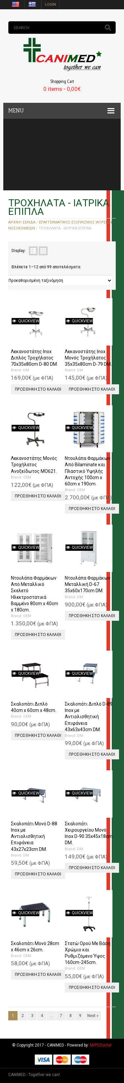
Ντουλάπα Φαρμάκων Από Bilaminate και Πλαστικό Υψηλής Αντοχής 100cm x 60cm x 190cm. (87, 471)
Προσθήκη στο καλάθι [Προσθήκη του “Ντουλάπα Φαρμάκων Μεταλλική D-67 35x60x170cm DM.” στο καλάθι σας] (92, 615)
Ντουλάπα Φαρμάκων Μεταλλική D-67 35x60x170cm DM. (87, 584)
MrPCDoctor (101, 1045)
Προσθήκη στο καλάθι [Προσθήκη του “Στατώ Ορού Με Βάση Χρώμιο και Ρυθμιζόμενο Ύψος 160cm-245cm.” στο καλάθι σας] (92, 987)
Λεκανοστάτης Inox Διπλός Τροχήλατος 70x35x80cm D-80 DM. (34, 358)
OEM (27, 477)
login (50, 4)
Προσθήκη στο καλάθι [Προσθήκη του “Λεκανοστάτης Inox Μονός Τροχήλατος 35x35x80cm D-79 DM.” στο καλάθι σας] (92, 389)
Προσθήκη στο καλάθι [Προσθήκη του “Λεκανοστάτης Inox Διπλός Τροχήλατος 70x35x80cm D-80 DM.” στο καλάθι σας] (38, 389)
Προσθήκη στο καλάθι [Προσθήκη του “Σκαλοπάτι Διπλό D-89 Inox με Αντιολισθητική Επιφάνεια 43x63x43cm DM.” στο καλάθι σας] (92, 754)
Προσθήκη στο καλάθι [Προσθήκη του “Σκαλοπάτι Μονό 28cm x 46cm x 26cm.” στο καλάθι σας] (38, 974)
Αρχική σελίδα (21, 222)
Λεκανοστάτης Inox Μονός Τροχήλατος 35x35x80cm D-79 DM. (88, 358)
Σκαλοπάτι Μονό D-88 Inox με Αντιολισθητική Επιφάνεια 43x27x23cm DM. (34, 836)
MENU (16, 110)
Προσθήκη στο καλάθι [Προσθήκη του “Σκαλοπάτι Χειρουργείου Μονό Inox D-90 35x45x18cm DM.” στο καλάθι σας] (92, 867)
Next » (93, 1015)
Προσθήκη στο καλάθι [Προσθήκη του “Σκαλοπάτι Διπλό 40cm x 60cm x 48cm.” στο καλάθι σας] (38, 735)
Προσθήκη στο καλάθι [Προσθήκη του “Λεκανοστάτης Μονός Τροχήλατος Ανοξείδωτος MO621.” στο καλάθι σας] (38, 496)
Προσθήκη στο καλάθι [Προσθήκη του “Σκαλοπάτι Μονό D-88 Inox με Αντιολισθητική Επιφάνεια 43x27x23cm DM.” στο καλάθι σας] (38, 874)
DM (26, 370)
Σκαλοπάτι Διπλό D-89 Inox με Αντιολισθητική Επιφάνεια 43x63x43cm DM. (88, 716)
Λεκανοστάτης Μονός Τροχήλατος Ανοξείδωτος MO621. (34, 465)
